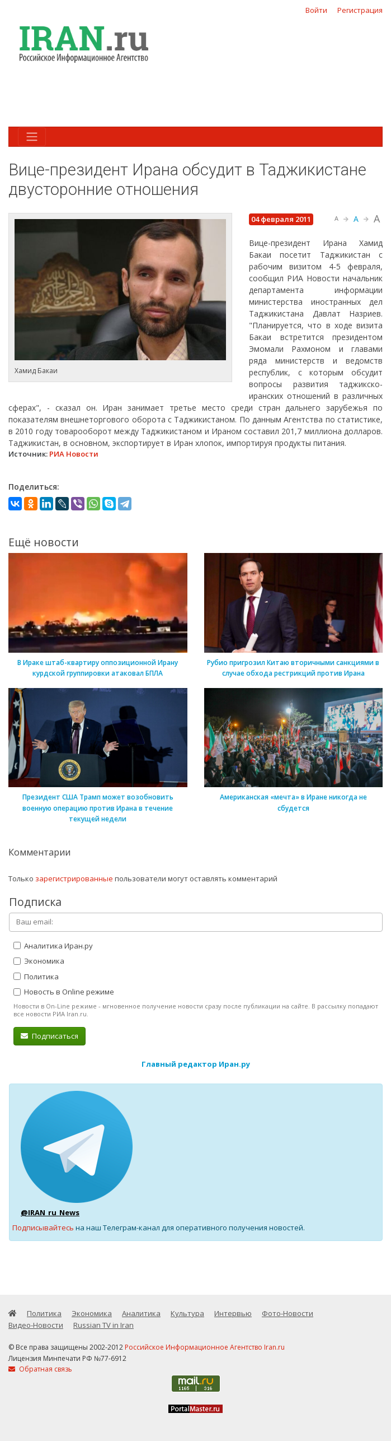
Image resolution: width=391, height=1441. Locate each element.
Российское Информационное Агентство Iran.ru (205, 1347)
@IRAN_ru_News (50, 1212)
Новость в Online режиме (63, 992)
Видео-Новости (35, 1325)
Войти (316, 10)
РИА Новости (73, 454)
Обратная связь (40, 1369)
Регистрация (360, 10)
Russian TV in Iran (103, 1325)
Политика (36, 976)
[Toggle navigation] (32, 136)
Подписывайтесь (43, 1227)
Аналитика (141, 1313)
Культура (187, 1313)
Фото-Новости (287, 1313)
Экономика (38, 961)
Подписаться (49, 1036)
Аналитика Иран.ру (53, 946)
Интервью (233, 1313)
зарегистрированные (74, 878)
